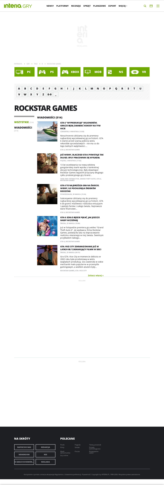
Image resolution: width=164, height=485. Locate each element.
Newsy (51, 5)
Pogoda (77, 445)
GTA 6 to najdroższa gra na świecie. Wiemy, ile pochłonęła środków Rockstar (79, 188)
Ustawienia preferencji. (72, 474)
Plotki (62, 445)
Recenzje (77, 5)
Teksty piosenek (95, 445)
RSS (45, 454)
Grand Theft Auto (88, 179)
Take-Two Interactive (69, 179)
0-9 (50, 94)
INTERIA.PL (106, 474)
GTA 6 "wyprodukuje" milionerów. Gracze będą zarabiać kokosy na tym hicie (80, 125)
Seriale (77, 447)
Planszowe (100, 5)
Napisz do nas (24, 447)
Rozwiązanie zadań (93, 452)
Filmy (62, 447)
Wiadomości (23, 127)
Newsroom (24, 454)
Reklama (45, 462)
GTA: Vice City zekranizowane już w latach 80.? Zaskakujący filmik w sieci (80, 248)
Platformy (63, 5)
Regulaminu (59, 474)
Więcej (124, 5)
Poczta (77, 451)
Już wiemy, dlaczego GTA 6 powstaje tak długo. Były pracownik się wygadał (81, 156)
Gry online (64, 455)
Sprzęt (88, 5)
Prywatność (86, 474)
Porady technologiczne (94, 448)
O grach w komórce (24, 462)
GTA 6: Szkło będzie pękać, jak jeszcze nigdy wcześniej (80, 219)
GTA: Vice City (81, 270)
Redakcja (45, 447)
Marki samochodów (65, 452)
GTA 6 (62, 150)
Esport (113, 5)
